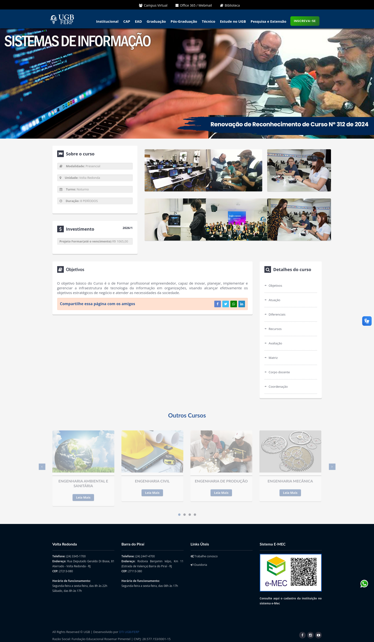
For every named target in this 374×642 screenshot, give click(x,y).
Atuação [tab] (274, 300)
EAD (138, 21)
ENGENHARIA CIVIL (152, 478)
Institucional (107, 21)
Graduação (156, 21)
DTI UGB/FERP (129, 632)
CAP (126, 21)
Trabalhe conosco (204, 556)
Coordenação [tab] (278, 386)
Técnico (208, 21)
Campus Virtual (153, 5)
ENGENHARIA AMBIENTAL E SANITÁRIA (83, 480)
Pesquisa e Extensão (268, 21)
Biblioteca (230, 5)
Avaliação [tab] (275, 343)
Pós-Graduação (184, 21)
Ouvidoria (199, 565)
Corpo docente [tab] (279, 372)
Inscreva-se (305, 21)
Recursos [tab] (275, 329)
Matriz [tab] (273, 358)
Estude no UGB (233, 21)
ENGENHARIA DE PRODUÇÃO (221, 478)
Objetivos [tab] (275, 285)
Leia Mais (83, 495)
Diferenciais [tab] (277, 314)
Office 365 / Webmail (194, 5)
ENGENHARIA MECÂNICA (290, 478)
